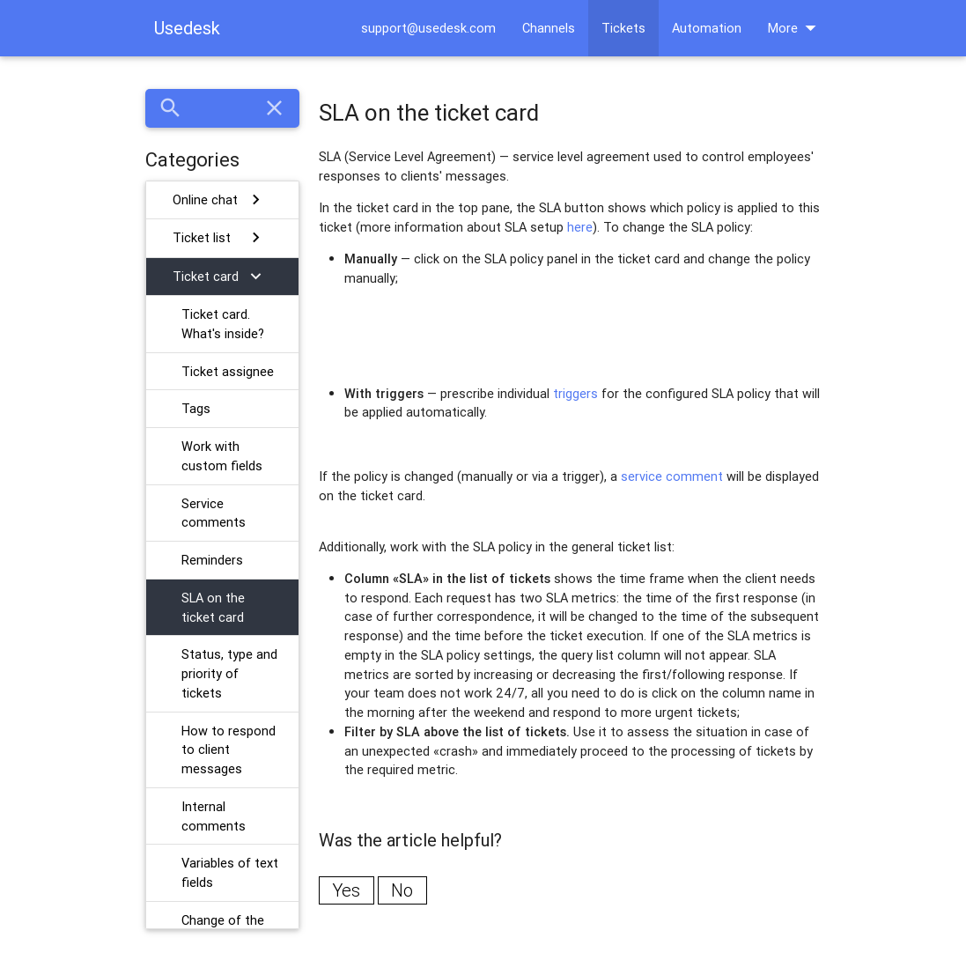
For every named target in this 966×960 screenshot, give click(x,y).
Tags (195, 408)
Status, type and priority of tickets (229, 673)
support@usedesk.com (428, 27)
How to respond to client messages (228, 750)
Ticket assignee (227, 371)
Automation (706, 27)
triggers (575, 393)
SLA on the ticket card (213, 607)
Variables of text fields (229, 872)
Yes (346, 890)
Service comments (213, 513)
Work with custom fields (221, 456)
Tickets (623, 27)
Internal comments (213, 816)
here (580, 226)
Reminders (212, 559)
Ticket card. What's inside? (222, 324)
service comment (672, 476)
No (402, 890)
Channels (548, 27)
